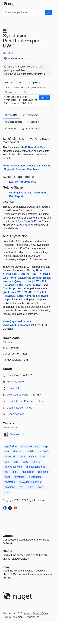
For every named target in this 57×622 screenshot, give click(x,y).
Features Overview (14, 165)
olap (7, 461)
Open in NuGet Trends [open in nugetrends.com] (19, 407)
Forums (20, 169)
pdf (21, 487)
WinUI (28, 292)
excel (41, 487)
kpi (6, 471)
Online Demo (43, 165)
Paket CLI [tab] (18, 87)
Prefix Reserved (16, 58)
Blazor (30, 270)
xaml (22, 456)
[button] (44, 97)
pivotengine (35, 477)
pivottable (10, 482)
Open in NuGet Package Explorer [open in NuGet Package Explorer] (25, 401)
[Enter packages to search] (24, 12)
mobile (30, 451)
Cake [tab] (26, 92)
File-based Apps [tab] (12, 92)
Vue (5, 281)
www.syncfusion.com (16, 325)
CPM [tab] (7, 87)
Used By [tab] (33, 121)
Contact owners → (12, 427)
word (30, 487)
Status (8, 551)
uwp (45, 446)
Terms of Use (40, 613)
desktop (17, 451)
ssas (43, 456)
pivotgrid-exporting (30, 482)
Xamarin (30, 285)
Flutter (40, 270)
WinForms (10, 292)
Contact (9, 535)
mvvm (32, 456)
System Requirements (22, 182)
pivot (7, 477)
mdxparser (28, 471)
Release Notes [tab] (30, 128)
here (27, 225)
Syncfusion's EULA (29, 221)
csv (7, 492)
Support (9, 169)
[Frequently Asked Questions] (6, 566)
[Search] (48, 12)
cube (25, 461)
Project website (15, 381)
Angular (37, 277)
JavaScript (24, 277)
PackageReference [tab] (35, 82)
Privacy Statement (13, 617)
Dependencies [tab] (13, 121)
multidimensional (35, 466)
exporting (10, 487)
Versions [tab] (11, 128)
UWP (39, 285)
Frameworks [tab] (30, 115)
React (46, 277)
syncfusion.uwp (29, 446)
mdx (14, 471)
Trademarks (32, 617)
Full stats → (9, 342)
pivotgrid (19, 477)
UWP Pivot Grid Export (34, 147)
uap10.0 (43, 451)
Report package (16, 414)
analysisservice (13, 466)
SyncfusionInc (18, 434)
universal (10, 456)
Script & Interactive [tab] (36, 87)
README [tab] (11, 115)
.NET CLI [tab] (9, 82)
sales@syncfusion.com (17, 321)
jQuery (18, 281)
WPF (20, 292)
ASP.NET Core (11, 274)
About (27, 613)
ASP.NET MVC (29, 274)
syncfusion (11, 446)
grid (16, 461)
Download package (17, 394)
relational (43, 471)
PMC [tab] (20, 82)
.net (7, 451)
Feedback (33, 169)
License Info (13, 388)
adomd (37, 461)
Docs (30, 165)
